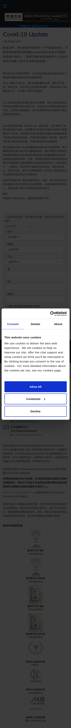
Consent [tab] (13, 324)
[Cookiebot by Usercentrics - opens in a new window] (50, 313)
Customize (35, 399)
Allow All (35, 386)
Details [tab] (35, 324)
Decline (35, 411)
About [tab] (58, 324)
